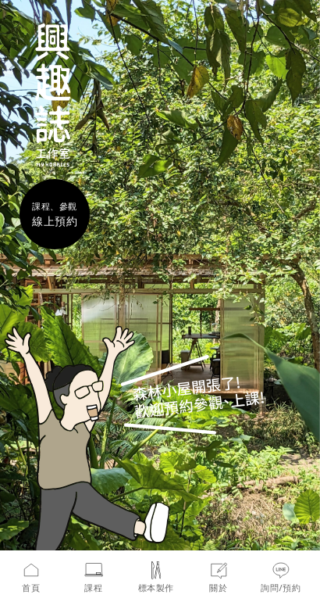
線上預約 (54, 220)
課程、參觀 (54, 206)
